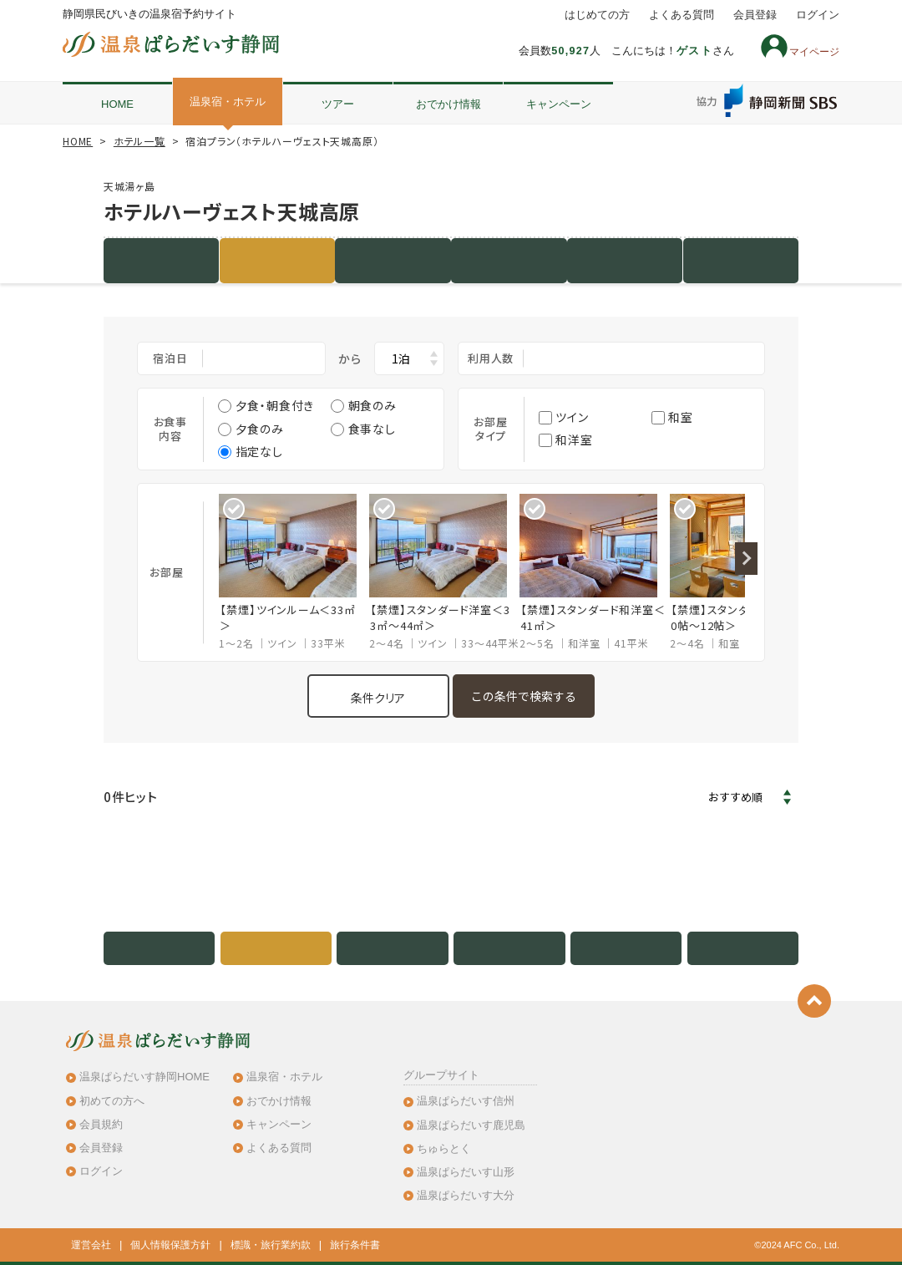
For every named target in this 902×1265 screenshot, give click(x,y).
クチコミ (741, 260)
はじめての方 (597, 15)
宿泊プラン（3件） (277, 260)
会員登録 (755, 15)
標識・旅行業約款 (271, 1245)
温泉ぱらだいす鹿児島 (471, 1125)
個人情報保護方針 (170, 1245)
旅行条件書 (355, 1245)
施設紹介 (162, 260)
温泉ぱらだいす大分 (465, 1195)
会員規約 (101, 1124)
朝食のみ (363, 405)
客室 (393, 260)
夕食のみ (250, 428)
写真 (509, 260)
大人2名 (635, 358)
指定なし (250, 451)
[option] (294, 572)
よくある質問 (681, 15)
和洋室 (566, 439)
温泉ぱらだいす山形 (465, 1172)
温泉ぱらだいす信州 (465, 1101)
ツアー (338, 104)
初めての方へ (111, 1101)
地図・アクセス (625, 260)
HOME (117, 104)
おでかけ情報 (448, 104)
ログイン (817, 15)
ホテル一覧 (139, 141)
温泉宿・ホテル (228, 101)
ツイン (564, 417)
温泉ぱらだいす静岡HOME (144, 1076)
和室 (672, 417)
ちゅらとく (444, 1148)
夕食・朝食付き (266, 405)
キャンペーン (558, 104)
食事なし (363, 428)
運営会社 (91, 1245)
